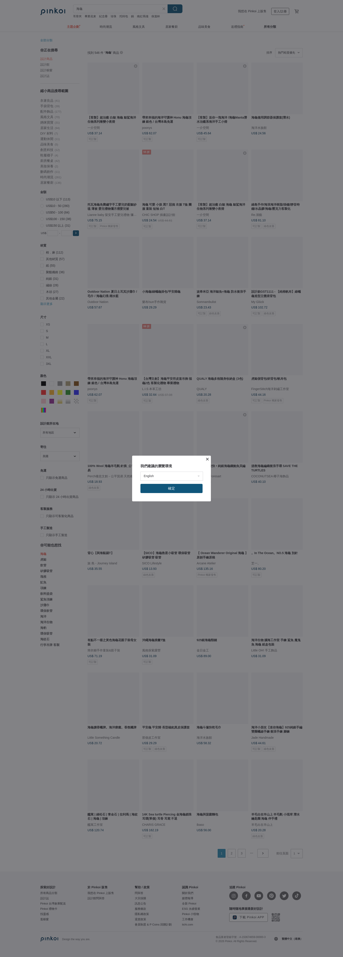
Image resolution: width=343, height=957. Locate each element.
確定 (171, 488)
